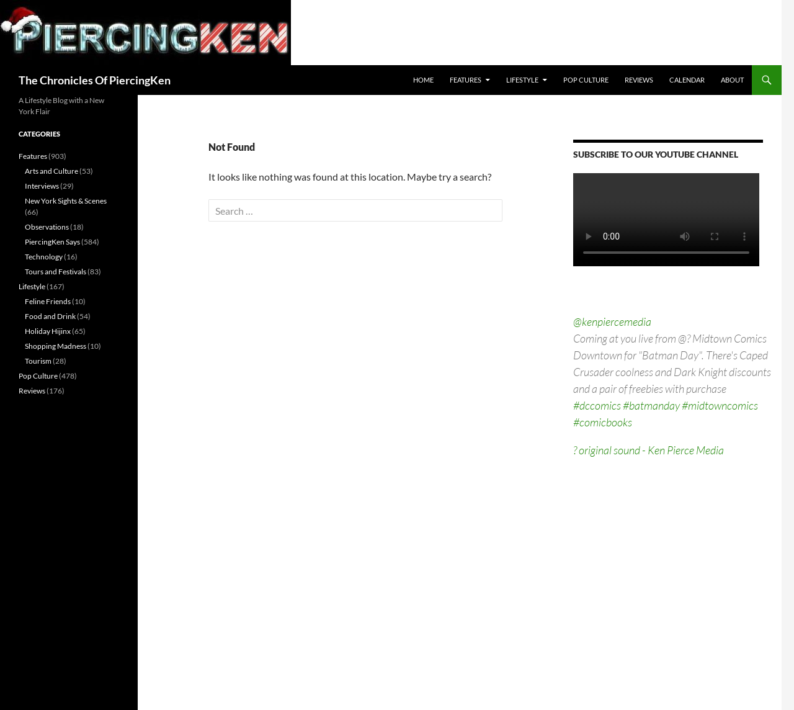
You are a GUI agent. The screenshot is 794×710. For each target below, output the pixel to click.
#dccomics (597, 405)
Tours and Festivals (55, 271)
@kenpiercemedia (612, 321)
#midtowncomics (720, 405)
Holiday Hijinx (48, 331)
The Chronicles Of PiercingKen (95, 80)
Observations (47, 226)
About (732, 80)
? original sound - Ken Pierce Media (648, 450)
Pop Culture (586, 80)
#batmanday (651, 405)
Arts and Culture (51, 171)
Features (465, 80)
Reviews (639, 80)
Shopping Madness (55, 346)
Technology (44, 256)
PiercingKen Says (52, 241)
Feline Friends (48, 301)
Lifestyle (522, 80)
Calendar (687, 80)
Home (423, 80)
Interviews (42, 186)
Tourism (38, 361)
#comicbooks (602, 422)
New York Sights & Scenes (66, 200)
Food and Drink (50, 316)
